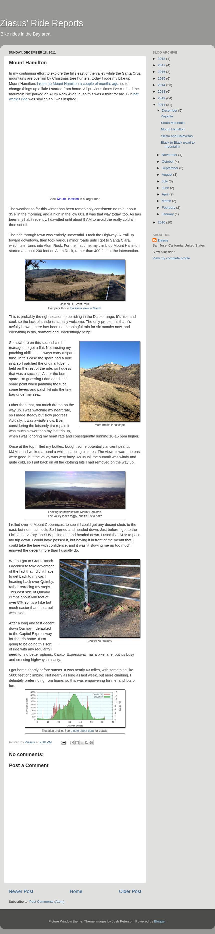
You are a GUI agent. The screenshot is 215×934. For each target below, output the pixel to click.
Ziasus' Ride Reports (41, 23)
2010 (162, 222)
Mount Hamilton (68, 199)
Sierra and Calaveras (177, 136)
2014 (162, 85)
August (167, 174)
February (169, 207)
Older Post (130, 891)
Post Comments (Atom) (47, 901)
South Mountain (173, 123)
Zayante (167, 116)
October (168, 161)
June (166, 188)
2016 (162, 72)
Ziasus (163, 240)
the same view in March (85, 308)
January (168, 214)
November (170, 155)
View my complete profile (171, 258)
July (165, 181)
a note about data (82, 731)
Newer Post (21, 891)
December (170, 110)
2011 (162, 105)
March (167, 201)
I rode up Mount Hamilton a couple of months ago (77, 84)
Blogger (160, 921)
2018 (162, 59)
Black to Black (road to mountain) (178, 144)
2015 (162, 78)
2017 (162, 65)
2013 (162, 91)
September (170, 168)
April (166, 194)
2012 (162, 98)
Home (76, 891)
